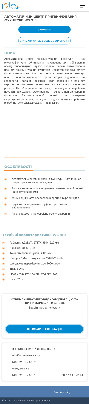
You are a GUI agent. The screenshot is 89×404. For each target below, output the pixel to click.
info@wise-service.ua (26, 355)
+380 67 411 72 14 (70, 375)
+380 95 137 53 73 (42, 5)
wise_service (20, 368)
